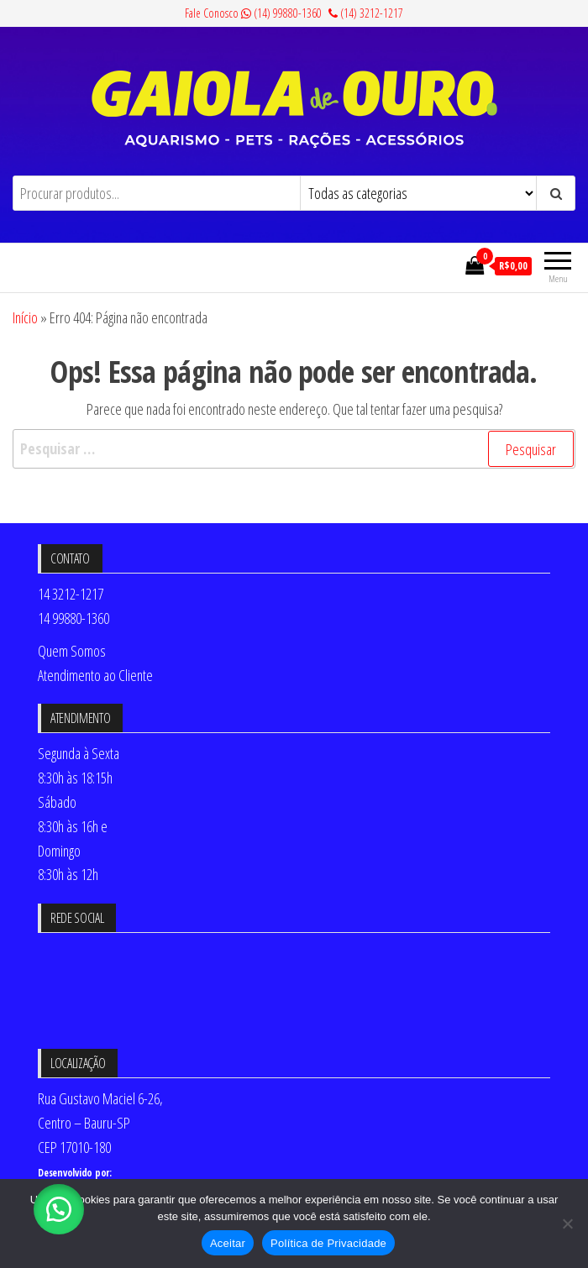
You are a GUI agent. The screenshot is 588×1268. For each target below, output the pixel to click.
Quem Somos (72, 651)
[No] (567, 1223)
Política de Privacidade (328, 1243)
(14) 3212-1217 (365, 13)
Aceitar (227, 1243)
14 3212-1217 (70, 594)
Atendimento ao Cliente (95, 675)
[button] (59, 1209)
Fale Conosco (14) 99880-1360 (253, 13)
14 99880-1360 (73, 618)
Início (25, 317)
